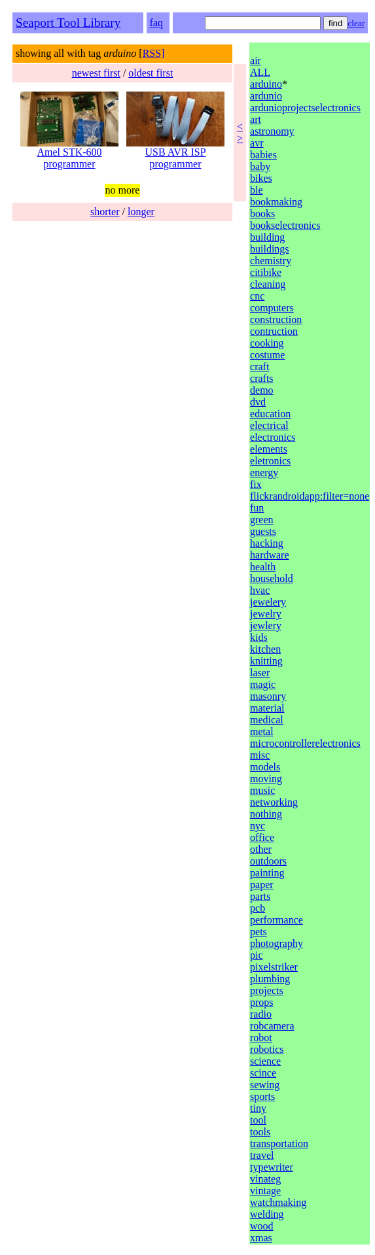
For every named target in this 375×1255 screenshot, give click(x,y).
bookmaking (276, 201)
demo (262, 390)
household (271, 578)
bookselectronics (285, 225)
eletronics (270, 460)
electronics (272, 437)
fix (256, 484)
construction (276, 319)
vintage (265, 1190)
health (263, 566)
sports (262, 1096)
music (262, 790)
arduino (266, 84)
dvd (258, 401)
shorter (104, 211)
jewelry (265, 613)
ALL (260, 72)
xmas (261, 1237)
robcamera (272, 1025)
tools (260, 1131)
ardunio (266, 95)
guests (263, 531)
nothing (266, 813)
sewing (264, 1084)
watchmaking (278, 1202)
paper (262, 884)
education (270, 413)
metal (262, 731)
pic (256, 955)
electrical (269, 425)
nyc (257, 825)
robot (261, 1037)
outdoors (268, 861)
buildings (269, 248)
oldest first (150, 72)
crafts (262, 378)
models (265, 766)
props (262, 1002)
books (262, 213)
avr (256, 142)
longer (141, 211)
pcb (257, 908)
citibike (265, 272)
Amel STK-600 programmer (69, 153)
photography (276, 943)
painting (267, 872)
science (265, 1061)
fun (257, 507)
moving (266, 778)
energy (264, 472)
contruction (274, 331)
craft (259, 366)
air (255, 60)
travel (262, 1155)
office (262, 837)
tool (258, 1120)
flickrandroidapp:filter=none (309, 496)
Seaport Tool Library (68, 22)
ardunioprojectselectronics (305, 107)
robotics (267, 1049)
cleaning (267, 284)
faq (156, 22)
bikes (261, 178)
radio (261, 1014)
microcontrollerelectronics (305, 743)
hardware (269, 554)
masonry (268, 696)
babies (263, 154)
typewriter (271, 1167)
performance (276, 919)
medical (266, 719)
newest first (96, 72)
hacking (266, 543)
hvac (260, 590)
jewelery (268, 602)
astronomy (272, 131)
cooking (267, 343)
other (261, 849)
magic (263, 684)
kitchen (265, 649)
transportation (279, 1143)
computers (272, 307)
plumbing (270, 978)
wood (262, 1225)
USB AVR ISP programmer (175, 153)
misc (260, 755)
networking (274, 802)
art (255, 119)
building (267, 237)
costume (267, 354)
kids (259, 637)
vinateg (265, 1178)
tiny (258, 1108)
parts (260, 896)
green (262, 519)
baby (260, 166)
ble (256, 190)
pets (258, 931)
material (267, 707)
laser (260, 672)
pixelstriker (274, 966)
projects (266, 990)
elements (268, 449)
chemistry (270, 260)
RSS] (154, 53)
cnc (257, 295)
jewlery (265, 625)
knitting (266, 660)
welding (267, 1214)
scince (263, 1072)
